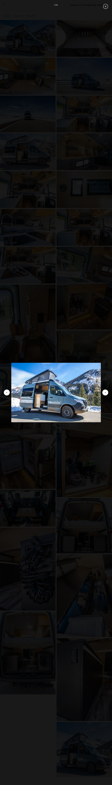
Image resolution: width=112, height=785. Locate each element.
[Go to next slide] (105, 393)
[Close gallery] (105, 6)
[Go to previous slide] (7, 393)
